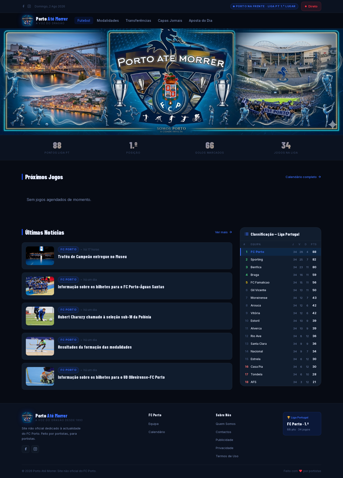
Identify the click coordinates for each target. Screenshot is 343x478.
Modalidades (108, 20)
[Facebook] (23, 6)
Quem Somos (226, 424)
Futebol (83, 20)
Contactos (223, 432)
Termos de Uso (227, 456)
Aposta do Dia (200, 20)
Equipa (154, 424)
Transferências (138, 20)
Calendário (157, 432)
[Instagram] (29, 6)
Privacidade (224, 448)
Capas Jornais (170, 20)
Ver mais (223, 232)
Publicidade (224, 440)
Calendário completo (303, 177)
